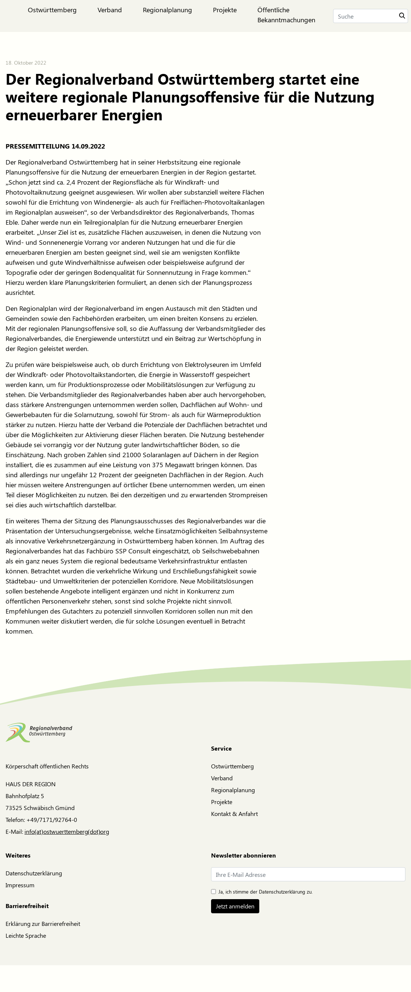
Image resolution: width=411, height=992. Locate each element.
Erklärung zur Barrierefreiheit (43, 923)
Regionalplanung (233, 790)
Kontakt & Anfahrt (234, 813)
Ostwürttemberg (232, 766)
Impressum (20, 885)
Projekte (221, 802)
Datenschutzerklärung (34, 873)
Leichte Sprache (26, 935)
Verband (222, 778)
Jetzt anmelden (235, 906)
